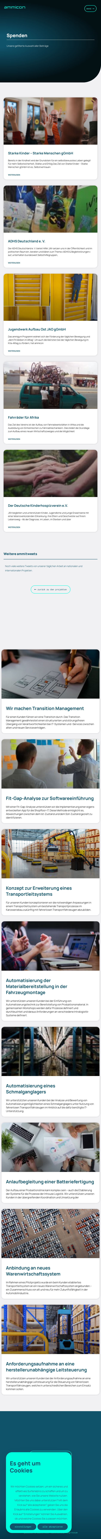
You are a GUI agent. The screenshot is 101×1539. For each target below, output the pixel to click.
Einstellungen (23, 1526)
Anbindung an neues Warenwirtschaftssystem (33, 1271)
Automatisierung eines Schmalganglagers (30, 1089)
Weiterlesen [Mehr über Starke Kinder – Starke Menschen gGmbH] (14, 175)
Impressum (72, 1532)
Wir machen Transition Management (45, 708)
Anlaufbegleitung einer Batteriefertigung (50, 1182)
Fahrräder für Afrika (23, 417)
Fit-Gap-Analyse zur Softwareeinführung (50, 798)
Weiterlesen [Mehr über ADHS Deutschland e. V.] (14, 263)
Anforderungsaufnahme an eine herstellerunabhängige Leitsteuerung (46, 1367)
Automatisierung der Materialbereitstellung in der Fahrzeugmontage (36, 986)
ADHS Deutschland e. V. (26, 241)
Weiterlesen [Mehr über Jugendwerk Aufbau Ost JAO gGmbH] (14, 351)
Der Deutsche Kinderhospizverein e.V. (38, 505)
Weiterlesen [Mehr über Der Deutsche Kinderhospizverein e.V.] (14, 527)
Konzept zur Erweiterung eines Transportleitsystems (39, 891)
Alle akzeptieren (53, 1526)
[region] (39, 1492)
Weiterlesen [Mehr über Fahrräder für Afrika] (14, 439)
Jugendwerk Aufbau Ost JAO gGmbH (37, 329)
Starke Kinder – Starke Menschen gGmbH (40, 153)
